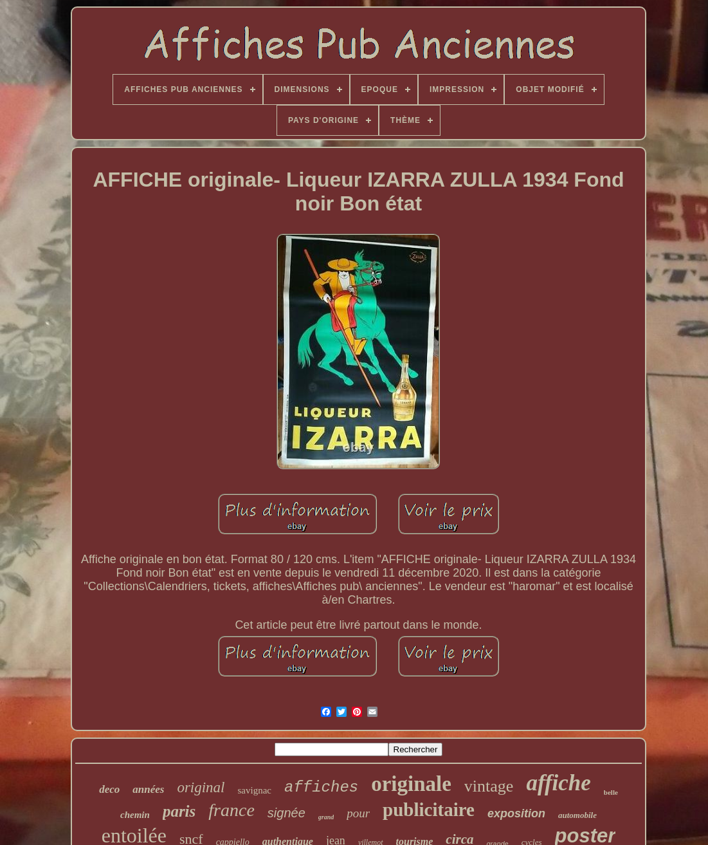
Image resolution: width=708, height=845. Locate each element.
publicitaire (429, 809)
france (231, 810)
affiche (558, 782)
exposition (516, 813)
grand (326, 817)
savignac (254, 790)
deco (109, 789)
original (200, 787)
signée (286, 813)
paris (179, 811)
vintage (489, 786)
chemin (135, 815)
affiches (321, 787)
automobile (577, 815)
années (148, 789)
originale (411, 783)
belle (611, 792)
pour (358, 813)
